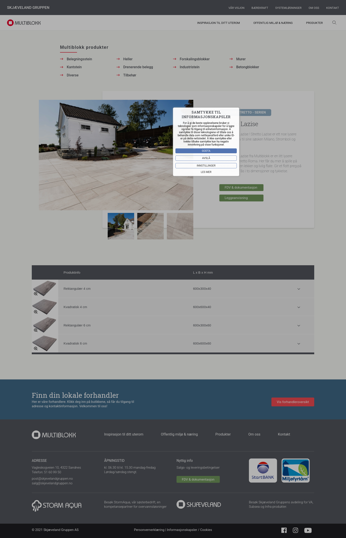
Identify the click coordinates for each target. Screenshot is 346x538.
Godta (206, 150)
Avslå (206, 158)
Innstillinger (206, 165)
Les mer (206, 172)
